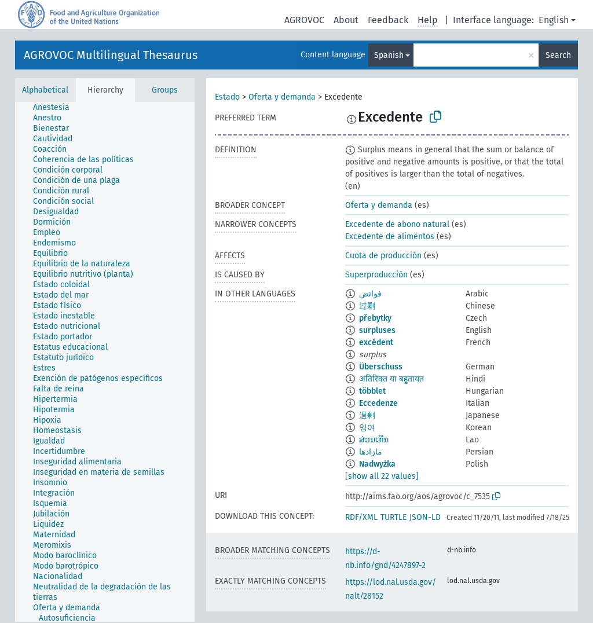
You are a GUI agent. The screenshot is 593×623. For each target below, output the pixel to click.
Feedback (388, 19)
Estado (227, 97)
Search (558, 55)
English (554, 19)
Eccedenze (378, 403)
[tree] (105, 362)
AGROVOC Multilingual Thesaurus (110, 55)
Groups (165, 90)
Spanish (389, 55)
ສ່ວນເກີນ (374, 440)
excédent (376, 342)
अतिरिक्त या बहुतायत (391, 379)
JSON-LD (425, 517)
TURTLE (393, 517)
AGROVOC (304, 19)
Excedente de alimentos (389, 236)
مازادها (370, 452)
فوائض (370, 294)
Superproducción (376, 275)
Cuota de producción (383, 256)
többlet (372, 391)
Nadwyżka (377, 464)
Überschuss (380, 367)
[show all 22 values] (382, 476)
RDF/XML (361, 517)
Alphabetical (45, 90)
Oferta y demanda (282, 97)
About (346, 19)
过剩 (367, 306)
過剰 (367, 415)
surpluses (377, 330)
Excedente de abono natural (397, 224)
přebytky (375, 318)
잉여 (367, 428)
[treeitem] (56, 107)
